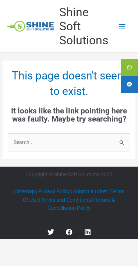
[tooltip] (129, 67)
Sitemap (25, 191)
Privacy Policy (54, 191)
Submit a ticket (90, 191)
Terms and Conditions (66, 200)
